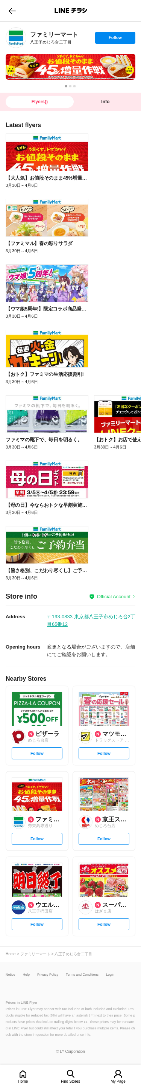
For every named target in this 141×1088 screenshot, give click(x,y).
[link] (16, 37)
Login (110, 974)
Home (23, 1081)
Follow (115, 39)
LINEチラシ (71, 10)
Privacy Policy (47, 974)
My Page (118, 1081)
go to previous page (12, 10)
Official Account (113, 596)
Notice (10, 974)
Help (26, 974)
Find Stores (70, 1081)
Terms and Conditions (82, 974)
